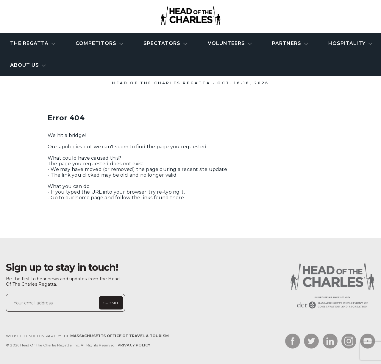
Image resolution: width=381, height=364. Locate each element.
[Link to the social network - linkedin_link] (330, 342)
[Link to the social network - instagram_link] (348, 342)
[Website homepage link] (332, 308)
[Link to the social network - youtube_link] (367, 342)
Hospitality (347, 43)
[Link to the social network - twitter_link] (311, 342)
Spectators (162, 43)
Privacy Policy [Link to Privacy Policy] (134, 345)
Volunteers (227, 43)
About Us (25, 65)
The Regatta (30, 43)
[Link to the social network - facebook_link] (292, 342)
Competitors (97, 43)
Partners (287, 43)
